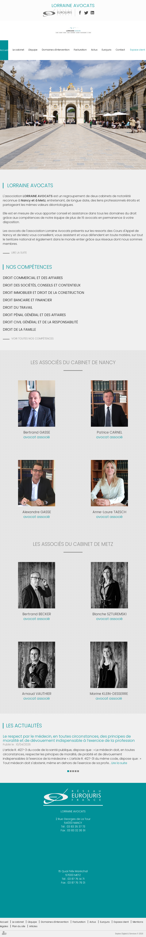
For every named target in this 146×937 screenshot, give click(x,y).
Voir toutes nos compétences (32, 338)
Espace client (137, 49)
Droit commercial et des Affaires (33, 277)
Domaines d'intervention (56, 49)
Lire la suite (19, 252)
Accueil (4, 50)
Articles (33, 926)
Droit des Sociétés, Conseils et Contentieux (42, 285)
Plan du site (18, 926)
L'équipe (32, 49)
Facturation (80, 49)
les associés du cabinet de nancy (73, 362)
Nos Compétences (29, 267)
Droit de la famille (19, 329)
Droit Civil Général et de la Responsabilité (40, 322)
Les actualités (24, 725)
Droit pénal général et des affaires (34, 314)
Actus (94, 49)
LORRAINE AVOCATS (73, 5)
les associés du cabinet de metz (73, 544)
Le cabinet (18, 49)
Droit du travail (18, 307)
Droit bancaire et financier (27, 300)
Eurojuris (106, 49)
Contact (120, 49)
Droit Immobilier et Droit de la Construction (43, 292)
